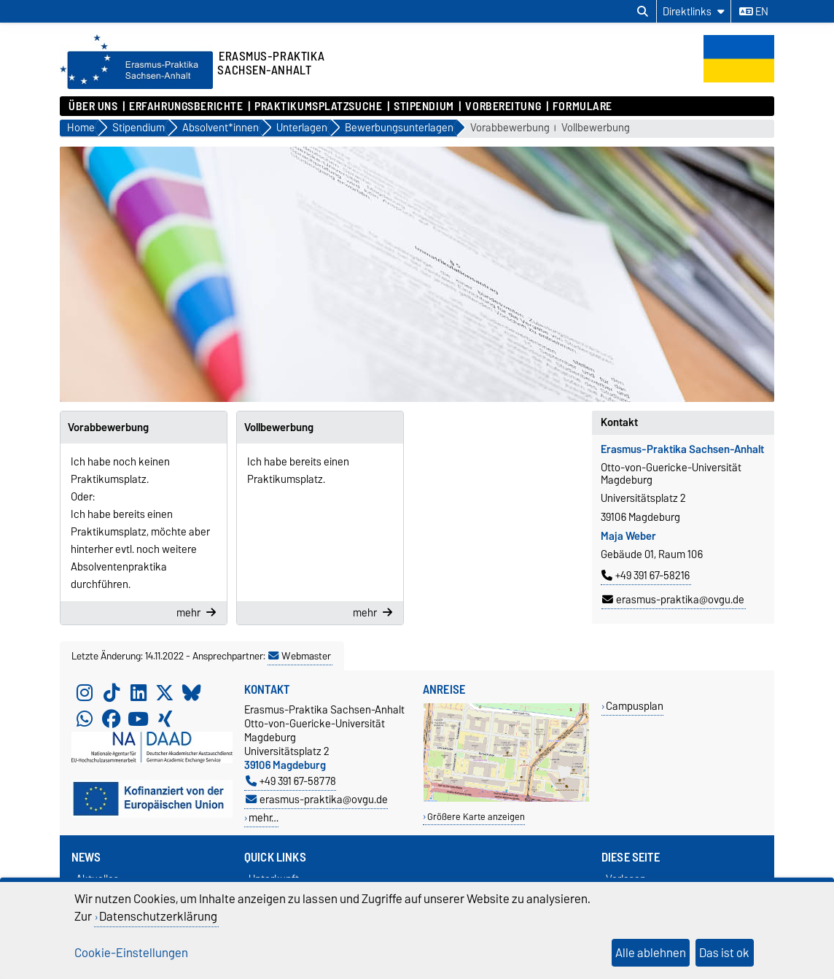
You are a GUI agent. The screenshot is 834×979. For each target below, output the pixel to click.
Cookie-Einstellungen (131, 953)
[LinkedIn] (138, 692)
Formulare (582, 106)
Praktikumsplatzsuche (318, 106)
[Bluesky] (192, 692)
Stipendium (424, 106)
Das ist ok (724, 953)
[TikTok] (111, 692)
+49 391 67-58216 (645, 575)
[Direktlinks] (693, 11)
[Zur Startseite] (136, 85)
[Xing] (165, 718)
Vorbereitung (503, 106)
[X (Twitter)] (165, 692)
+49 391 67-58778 (291, 781)
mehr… (263, 817)
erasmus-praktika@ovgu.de (673, 599)
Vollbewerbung (595, 128)
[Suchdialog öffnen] (642, 11)
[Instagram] (84, 692)
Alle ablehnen (650, 953)
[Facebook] (111, 718)
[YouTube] (138, 718)
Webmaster (299, 656)
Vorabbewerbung (510, 128)
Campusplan (634, 706)
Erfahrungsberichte (186, 106)
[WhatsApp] (84, 718)
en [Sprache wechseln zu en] (753, 11)
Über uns (93, 106)
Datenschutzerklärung (158, 916)
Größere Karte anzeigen (476, 816)
